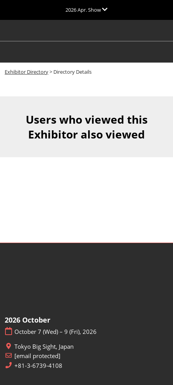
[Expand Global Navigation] (86, 9)
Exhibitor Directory (26, 71)
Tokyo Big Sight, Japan (44, 346)
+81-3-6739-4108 (38, 365)
